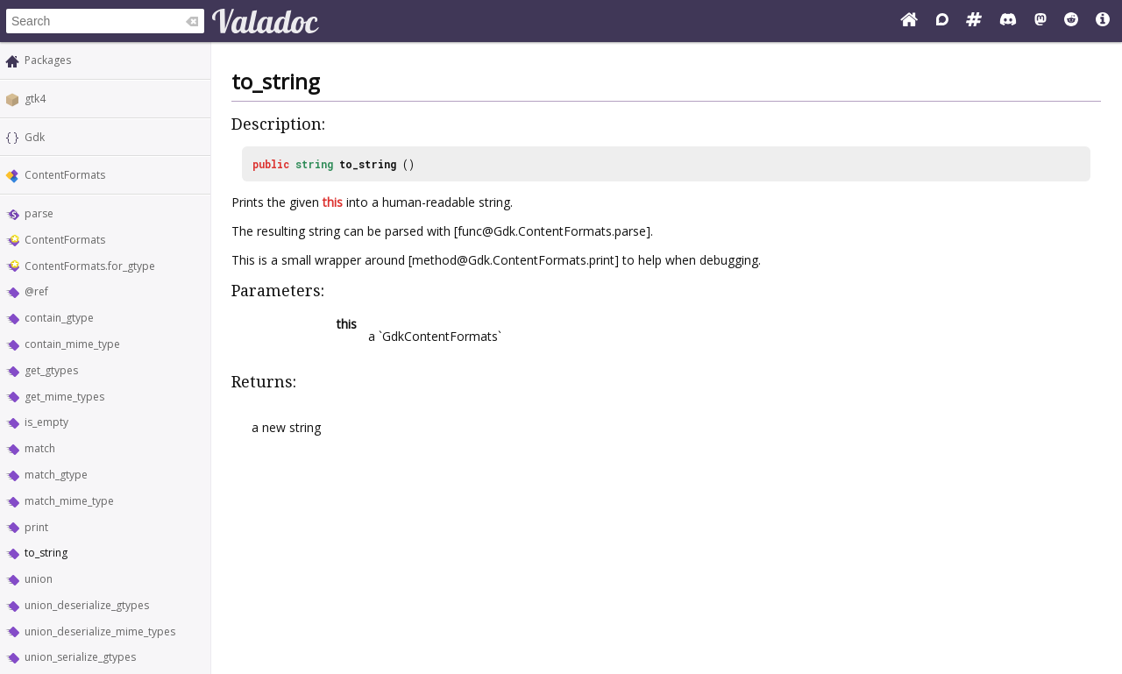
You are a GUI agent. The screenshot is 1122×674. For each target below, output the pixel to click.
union (39, 578)
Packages (48, 60)
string (314, 164)
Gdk (35, 137)
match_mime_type (69, 500)
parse (39, 213)
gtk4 (35, 98)
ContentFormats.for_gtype (90, 266)
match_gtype (56, 474)
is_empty (46, 422)
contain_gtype (59, 317)
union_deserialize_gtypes (87, 605)
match (40, 448)
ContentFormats (65, 174)
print (36, 527)
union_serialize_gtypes (80, 656)
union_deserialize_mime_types (100, 631)
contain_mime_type (72, 344)
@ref (36, 291)
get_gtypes (51, 370)
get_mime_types (64, 396)
